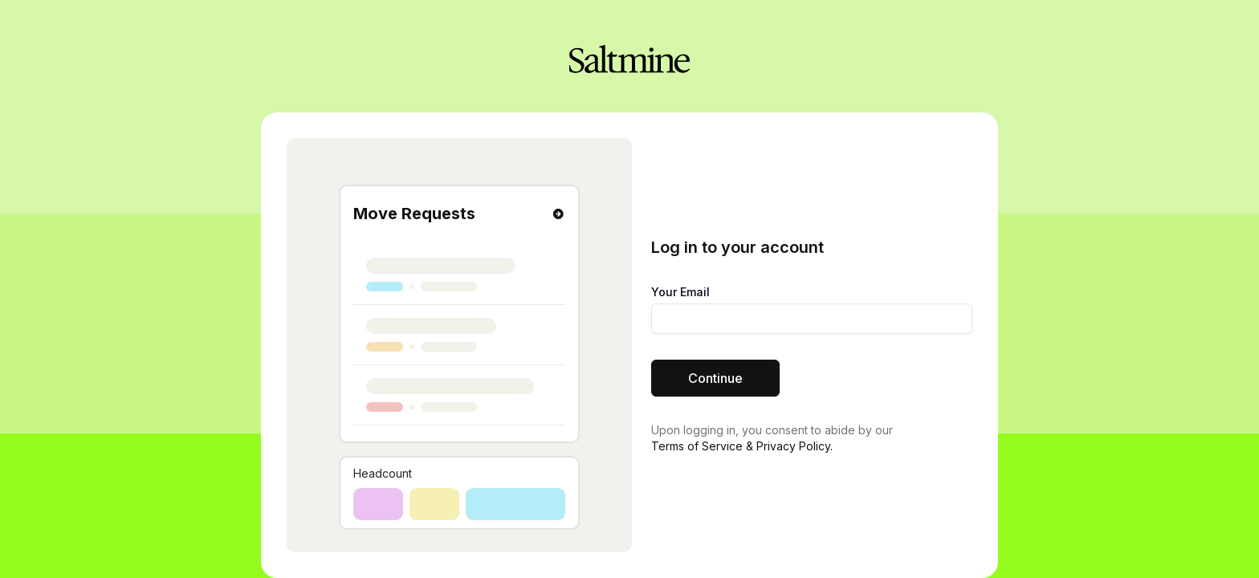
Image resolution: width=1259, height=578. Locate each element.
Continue (715, 378)
